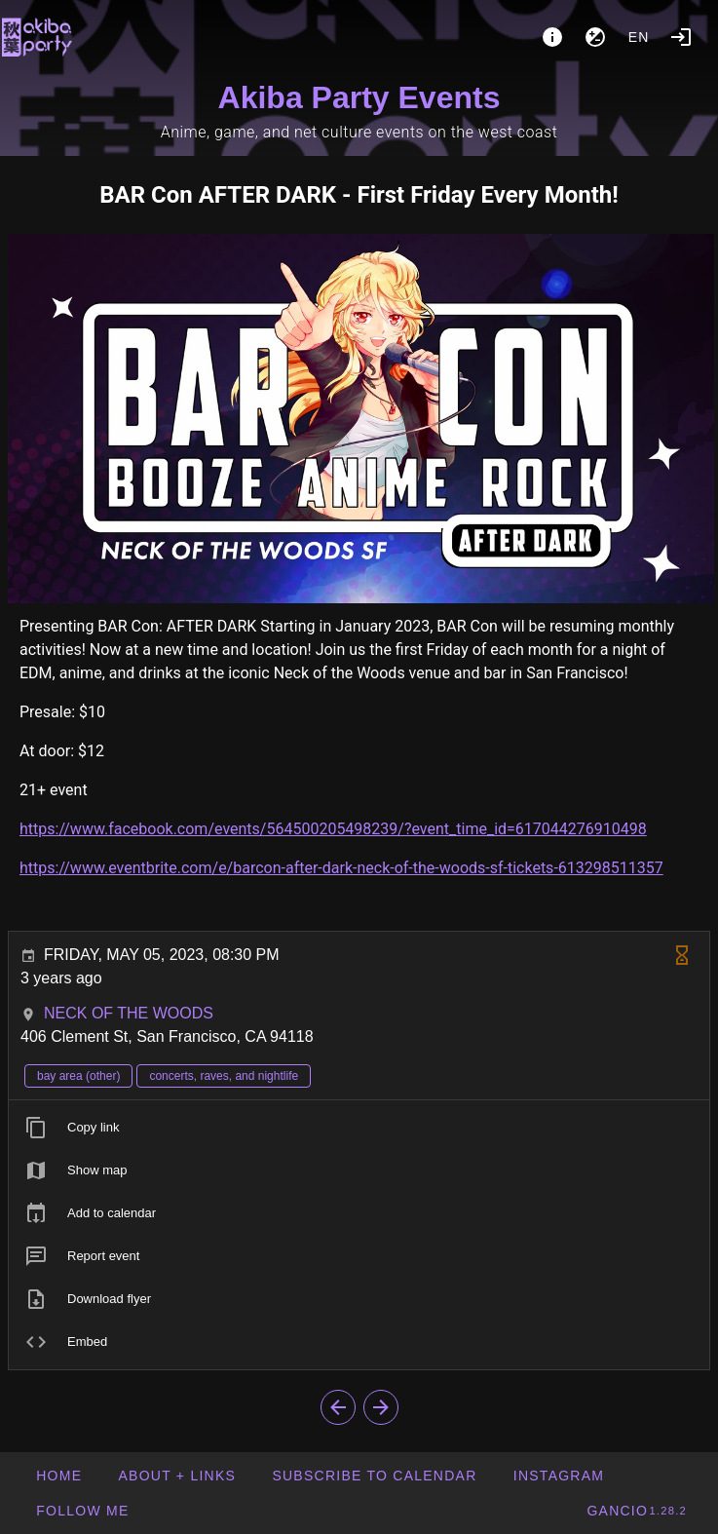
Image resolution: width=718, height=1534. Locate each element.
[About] (552, 37)
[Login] (681, 37)
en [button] (639, 37)
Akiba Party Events (359, 97)
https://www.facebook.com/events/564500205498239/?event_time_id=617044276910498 (333, 829)
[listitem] (359, 1127)
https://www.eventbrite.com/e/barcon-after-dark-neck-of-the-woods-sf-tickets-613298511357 (341, 868)
